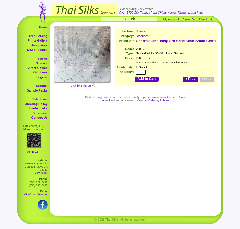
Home (43, 27)
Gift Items (40, 72)
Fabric (42, 58)
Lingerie (42, 77)
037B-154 (33, 151)
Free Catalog (38, 36)
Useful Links (38, 108)
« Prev (190, 79)
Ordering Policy (36, 104)
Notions (42, 85)
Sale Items (39, 99)
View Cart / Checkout (197, 19)
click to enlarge (81, 85)
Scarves (41, 63)
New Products (37, 49)
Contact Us (39, 117)
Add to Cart (146, 79)
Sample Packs (37, 90)
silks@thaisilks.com (36, 194)
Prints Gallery (38, 40)
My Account (171, 19)
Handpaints (39, 45)
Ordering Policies (158, 100)
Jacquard (142, 36)
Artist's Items (37, 68)
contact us (107, 100)
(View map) (41, 172)
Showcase (40, 113)
